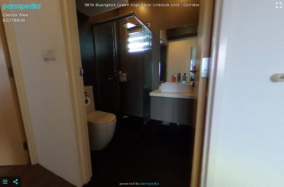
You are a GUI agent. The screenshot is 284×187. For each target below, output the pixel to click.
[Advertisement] (142, 169)
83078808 (14, 20)
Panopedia (149, 183)
